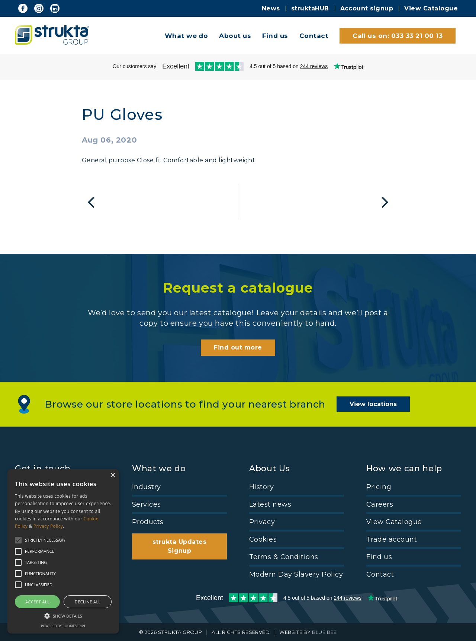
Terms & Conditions (283, 557)
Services (146, 504)
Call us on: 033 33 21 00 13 (398, 35)
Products (148, 522)
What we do (186, 35)
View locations (373, 404)
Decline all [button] (88, 602)
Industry (146, 487)
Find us (275, 35)
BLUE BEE (324, 632)
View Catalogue (431, 8)
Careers (379, 504)
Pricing (378, 487)
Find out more (238, 347)
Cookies (263, 539)
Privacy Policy (48, 526)
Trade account (391, 539)
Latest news (270, 504)
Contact (313, 35)
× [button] (112, 475)
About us (235, 35)
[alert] (63, 551)
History (261, 487)
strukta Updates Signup (179, 546)
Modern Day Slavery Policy (296, 574)
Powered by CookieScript (63, 626)
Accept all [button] (37, 602)
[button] (63, 615)
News (271, 8)
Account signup (366, 8)
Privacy (262, 522)
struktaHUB (310, 8)
